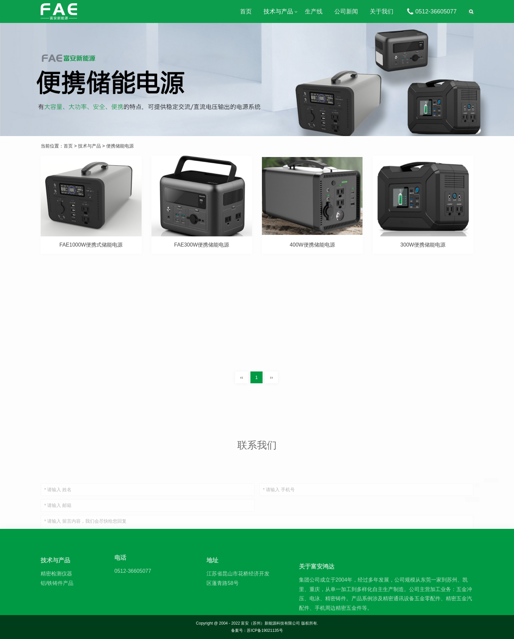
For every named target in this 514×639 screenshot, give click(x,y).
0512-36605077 (431, 11)
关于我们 (381, 11)
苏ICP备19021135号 (265, 630)
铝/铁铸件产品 (57, 601)
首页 (246, 11)
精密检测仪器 (56, 592)
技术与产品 (278, 11)
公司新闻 (346, 11)
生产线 (314, 11)
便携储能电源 (120, 146)
